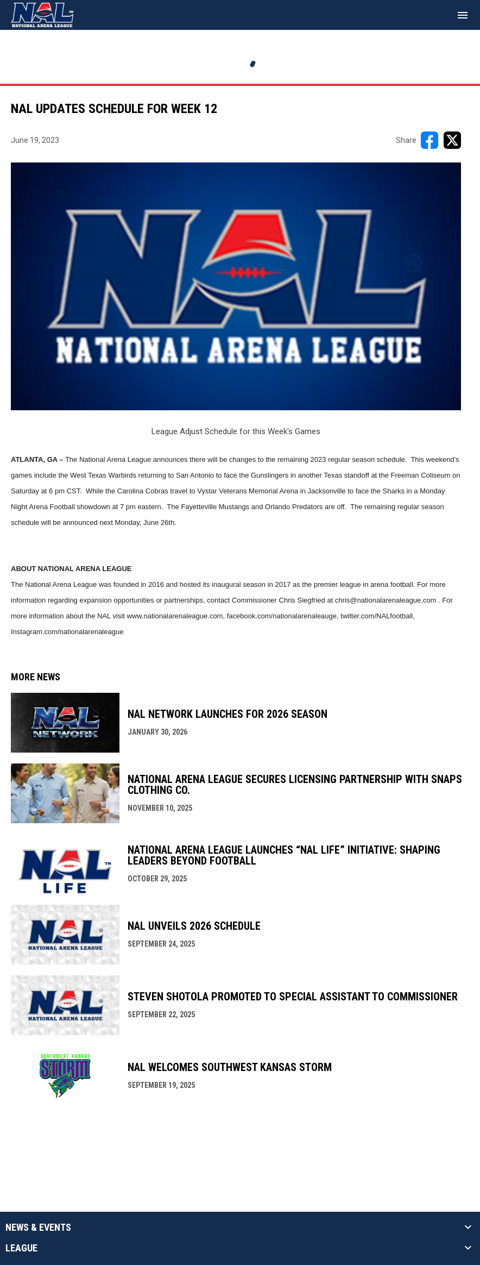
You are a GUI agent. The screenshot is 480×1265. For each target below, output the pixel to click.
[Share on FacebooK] (429, 140)
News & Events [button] (38, 1227)
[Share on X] (452, 140)
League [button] (21, 1248)
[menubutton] (462, 15)
